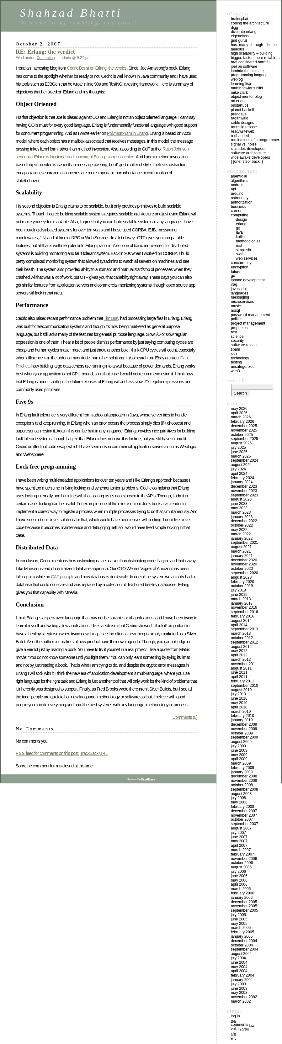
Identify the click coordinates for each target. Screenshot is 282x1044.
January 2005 (242, 936)
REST (234, 332)
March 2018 (241, 599)
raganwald (239, 118)
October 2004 (242, 945)
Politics (236, 319)
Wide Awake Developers (250, 157)
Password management (250, 315)
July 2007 (238, 832)
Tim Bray (111, 318)
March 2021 (241, 551)
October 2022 (242, 525)
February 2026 (242, 421)
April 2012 (239, 655)
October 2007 (242, 819)
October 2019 (242, 586)
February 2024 (242, 478)
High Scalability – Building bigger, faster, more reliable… (255, 55)
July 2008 (238, 798)
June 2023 (239, 503)
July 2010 (238, 694)
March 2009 (241, 763)
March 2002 (241, 1001)
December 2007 (244, 811)
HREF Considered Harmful (250, 62)
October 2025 (242, 434)
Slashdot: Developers (248, 148)
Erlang (241, 224)
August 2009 (241, 741)
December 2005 (244, 902)
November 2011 (244, 664)
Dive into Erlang (243, 31)
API (233, 189)
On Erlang (239, 101)
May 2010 (239, 703)
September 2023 (244, 495)
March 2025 (241, 456)
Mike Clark (239, 92)
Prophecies (240, 328)
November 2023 (244, 491)
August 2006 (241, 867)
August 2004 (241, 953)
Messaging (240, 297)
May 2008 (239, 802)
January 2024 (242, 482)
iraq (234, 284)
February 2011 (242, 681)
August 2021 (241, 547)
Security (237, 340)
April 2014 (239, 625)
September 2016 (244, 612)
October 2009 (242, 733)
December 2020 (244, 560)
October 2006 (242, 863)
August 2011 (241, 668)
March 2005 (241, 927)
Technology (240, 358)
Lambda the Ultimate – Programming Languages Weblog (251, 75)
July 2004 (238, 958)
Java (239, 232)
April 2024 (239, 473)
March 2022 (241, 534)
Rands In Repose (244, 127)
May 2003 (239, 992)
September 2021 (244, 542)
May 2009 (239, 755)
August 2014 (241, 620)
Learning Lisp (241, 84)
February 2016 (242, 616)
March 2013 (241, 633)
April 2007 (239, 845)
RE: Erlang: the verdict (45, 51)
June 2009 (239, 750)
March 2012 (241, 659)
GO (238, 228)
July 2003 (238, 984)
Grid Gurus (239, 40)
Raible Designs (242, 122)
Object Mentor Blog (246, 96)
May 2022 (239, 529)
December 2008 (244, 776)
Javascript (239, 289)
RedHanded (240, 136)
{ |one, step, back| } (247, 161)
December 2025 (244, 426)
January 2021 (242, 556)
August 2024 (241, 465)
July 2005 (238, 915)
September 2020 (244, 573)
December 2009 (244, 724)
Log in (235, 1016)
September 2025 (244, 439)
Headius (237, 49)
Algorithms (239, 180)
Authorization (242, 202)
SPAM (235, 349)
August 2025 (241, 443)
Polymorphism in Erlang (127, 133)
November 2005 (244, 906)
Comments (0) (185, 717)
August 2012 (241, 646)
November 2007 (244, 815)
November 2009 (244, 729)
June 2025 (239, 452)
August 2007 (241, 828)
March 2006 (241, 889)
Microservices (242, 301)
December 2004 (244, 941)
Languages (239, 293)
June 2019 (239, 594)
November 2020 (244, 564)
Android (237, 185)
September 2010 (244, 685)
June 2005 (239, 919)
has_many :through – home (254, 45)
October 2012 (242, 638)
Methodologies (248, 241)
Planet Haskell (242, 110)
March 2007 (241, 850)
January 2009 (242, 772)
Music (236, 306)
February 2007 (242, 854)
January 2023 (242, 517)
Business (238, 206)
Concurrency (241, 263)
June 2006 (239, 876)
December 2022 (244, 521)
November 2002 (244, 997)
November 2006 (244, 858)
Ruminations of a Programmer (255, 140)
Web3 (235, 371)
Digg (234, 27)
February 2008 (242, 806)
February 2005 (242, 932)
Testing (236, 362)
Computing (46, 58)
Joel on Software (244, 66)
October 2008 (242, 785)
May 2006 (239, 880)
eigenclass (240, 36)
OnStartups (239, 105)
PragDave (239, 114)
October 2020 (242, 568)
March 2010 (241, 711)
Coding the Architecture (250, 23)
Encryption (239, 267)
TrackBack (94, 753)
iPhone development (248, 280)
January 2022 (242, 538)
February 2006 (242, 893)
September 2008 (244, 789)
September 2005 (244, 910)
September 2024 (244, 460)
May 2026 (239, 408)
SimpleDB (243, 250)
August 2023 (241, 499)
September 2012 (244, 642)
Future (236, 271)
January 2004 (242, 980)
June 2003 (239, 988)
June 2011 (239, 672)
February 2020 (242, 582)
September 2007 (244, 824)
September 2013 (244, 629)
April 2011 (239, 677)
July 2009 (238, 746)
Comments (242, 1024)
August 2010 (241, 690)
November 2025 (244, 430)
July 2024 (238, 469)
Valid (240, 1029)
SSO (234, 354)
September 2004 (244, 949)
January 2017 (242, 603)
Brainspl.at (239, 19)
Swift (239, 254)
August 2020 (241, 577)
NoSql (235, 310)
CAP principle (62, 576)
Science (237, 336)
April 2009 (239, 759)
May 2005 (239, 923)
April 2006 (239, 884)
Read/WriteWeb (242, 131)
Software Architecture (248, 153)
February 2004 (242, 975)
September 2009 (244, 737)
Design (241, 219)
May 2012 (239, 651)
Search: (237, 380)
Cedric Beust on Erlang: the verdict (96, 68)
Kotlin (240, 237)
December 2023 (244, 486)
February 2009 (242, 768)
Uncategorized (242, 366)
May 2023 (239, 508)
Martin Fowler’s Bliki (247, 88)
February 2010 (242, 715)
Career (236, 211)
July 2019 (238, 590)
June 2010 (239, 698)
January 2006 (242, 897)
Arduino (237, 193)
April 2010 (239, 707)
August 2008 (241, 794)
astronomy (239, 198)
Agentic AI (239, 176)
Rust (239, 245)
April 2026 (239, 413)
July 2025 (238, 447)
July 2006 (238, 871)
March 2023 (241, 512)
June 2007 (239, 837)
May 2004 (239, 967)
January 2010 (242, 720)
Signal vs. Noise (244, 144)
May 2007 (239, 841)
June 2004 (239, 962)
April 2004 (239, 971)
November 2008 (244, 780)
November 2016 (244, 607)
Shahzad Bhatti (71, 12)
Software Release (244, 345)
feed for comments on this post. (47, 753)
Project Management (248, 323)
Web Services (247, 258)
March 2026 (241, 417)
